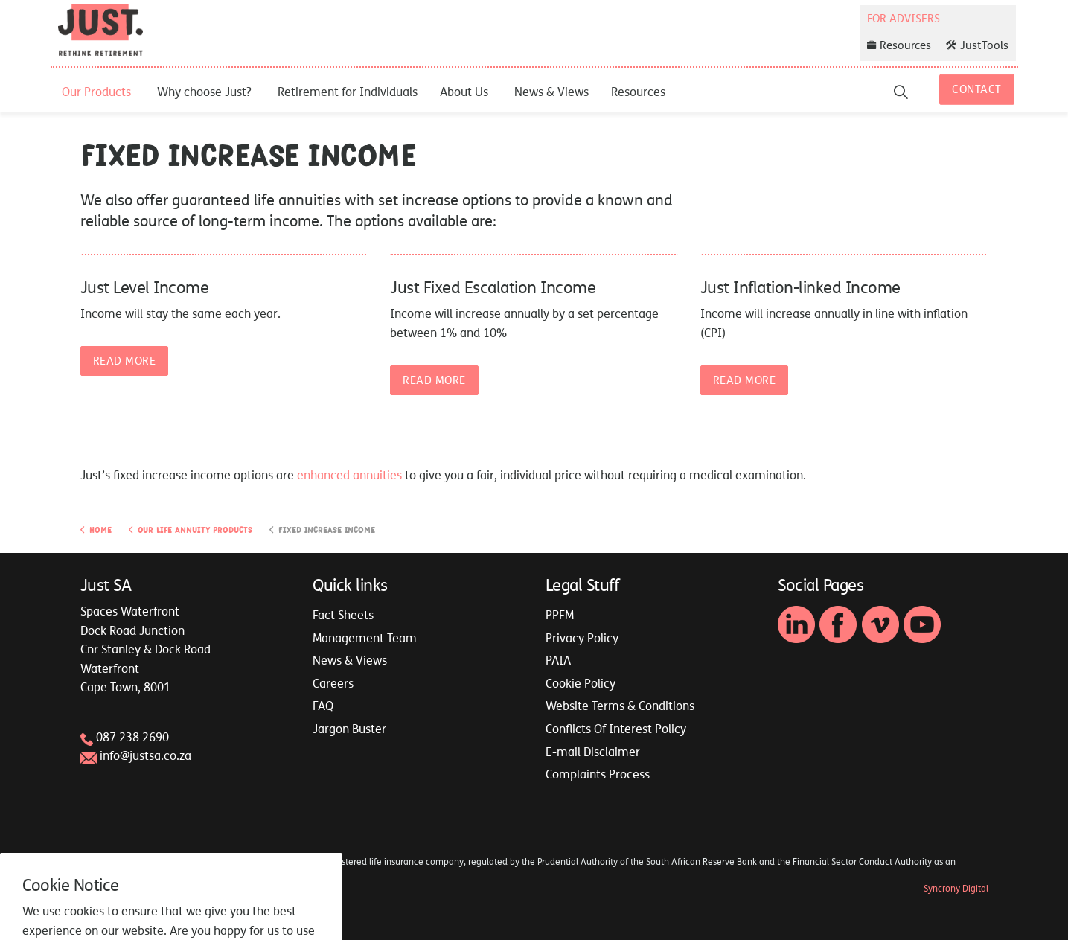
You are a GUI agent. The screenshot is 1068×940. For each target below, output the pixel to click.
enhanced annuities (349, 475)
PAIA (558, 660)
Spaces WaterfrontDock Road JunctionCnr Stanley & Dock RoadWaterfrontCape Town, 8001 (145, 649)
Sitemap (97, 889)
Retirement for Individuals (348, 91)
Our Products (96, 91)
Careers (333, 683)
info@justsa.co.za (145, 755)
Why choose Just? (204, 91)
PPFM (560, 615)
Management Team (365, 638)
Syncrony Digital (956, 889)
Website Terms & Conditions (620, 705)
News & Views (551, 91)
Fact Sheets (343, 615)
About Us (464, 91)
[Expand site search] (901, 91)
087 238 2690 (132, 737)
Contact (977, 89)
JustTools (977, 45)
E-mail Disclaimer (593, 752)
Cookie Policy (580, 683)
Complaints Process (598, 774)
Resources (638, 91)
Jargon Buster (349, 728)
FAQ (323, 705)
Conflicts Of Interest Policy (616, 728)
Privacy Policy (582, 638)
